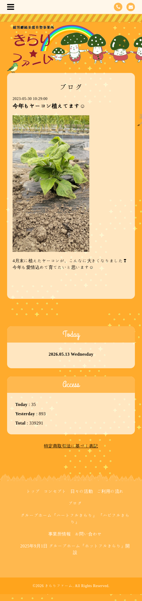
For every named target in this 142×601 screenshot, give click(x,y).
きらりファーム (59, 586)
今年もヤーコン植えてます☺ (49, 105)
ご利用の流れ (110, 491)
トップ (33, 491)
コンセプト (55, 491)
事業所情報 (59, 534)
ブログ (75, 503)
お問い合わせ (88, 534)
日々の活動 (81, 491)
